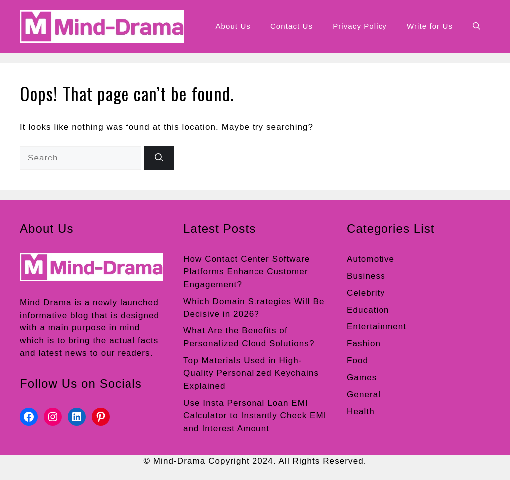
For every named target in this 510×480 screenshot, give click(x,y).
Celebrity (366, 293)
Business (366, 276)
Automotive (370, 259)
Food (357, 360)
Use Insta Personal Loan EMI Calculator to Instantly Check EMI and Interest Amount (255, 415)
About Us (233, 26)
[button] (476, 26)
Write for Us (430, 26)
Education (368, 310)
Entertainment (376, 326)
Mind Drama (46, 302)
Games (362, 377)
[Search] (159, 158)
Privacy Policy (360, 26)
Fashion (364, 343)
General (364, 394)
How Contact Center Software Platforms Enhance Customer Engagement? (246, 271)
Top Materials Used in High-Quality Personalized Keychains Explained (251, 373)
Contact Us (291, 26)
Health (361, 411)
